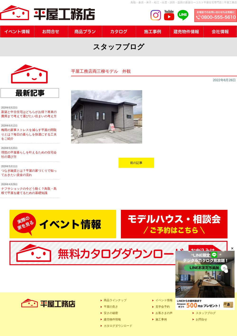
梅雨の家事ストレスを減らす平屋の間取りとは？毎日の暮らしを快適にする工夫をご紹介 (29, 134)
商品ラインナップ (115, 300)
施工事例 (161, 319)
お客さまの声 (164, 313)
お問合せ (201, 319)
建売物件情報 (112, 319)
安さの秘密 (111, 313)
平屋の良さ (111, 306)
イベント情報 (164, 300)
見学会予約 (162, 306)
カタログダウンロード (118, 325)
